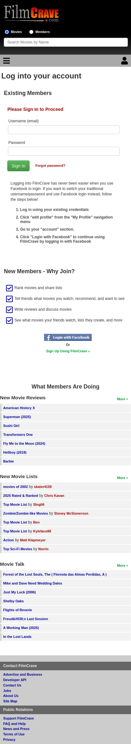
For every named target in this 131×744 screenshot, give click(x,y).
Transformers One (18, 434)
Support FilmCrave (18, 718)
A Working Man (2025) (21, 628)
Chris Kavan (54, 495)
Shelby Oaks (13, 601)
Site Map (10, 701)
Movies (16, 32)
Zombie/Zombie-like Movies (25, 513)
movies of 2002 (15, 487)
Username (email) (23, 121)
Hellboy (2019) (14, 452)
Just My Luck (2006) (19, 592)
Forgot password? (50, 165)
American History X (19, 408)
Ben (36, 522)
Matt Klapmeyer (32, 540)
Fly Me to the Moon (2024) (24, 443)
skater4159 (43, 487)
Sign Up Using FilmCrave (66, 351)
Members (43, 32)
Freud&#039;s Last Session (25, 619)
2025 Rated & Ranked (20, 495)
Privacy (9, 739)
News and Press (16, 729)
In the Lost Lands (17, 637)
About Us (10, 696)
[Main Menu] (5, 62)
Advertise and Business (22, 674)
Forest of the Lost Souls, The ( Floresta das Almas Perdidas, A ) (55, 574)
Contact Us (12, 685)
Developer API (14, 680)
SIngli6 (38, 504)
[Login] (125, 62)
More (121, 399)
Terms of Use (14, 734)
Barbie (8, 461)
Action (8, 540)
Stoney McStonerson (71, 513)
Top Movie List (15, 504)
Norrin (43, 549)
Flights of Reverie (17, 610)
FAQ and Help (14, 724)
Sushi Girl (11, 426)
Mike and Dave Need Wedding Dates (32, 583)
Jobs (7, 691)
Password (16, 142)
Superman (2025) (17, 417)
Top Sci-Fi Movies (17, 549)
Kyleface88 (42, 531)
